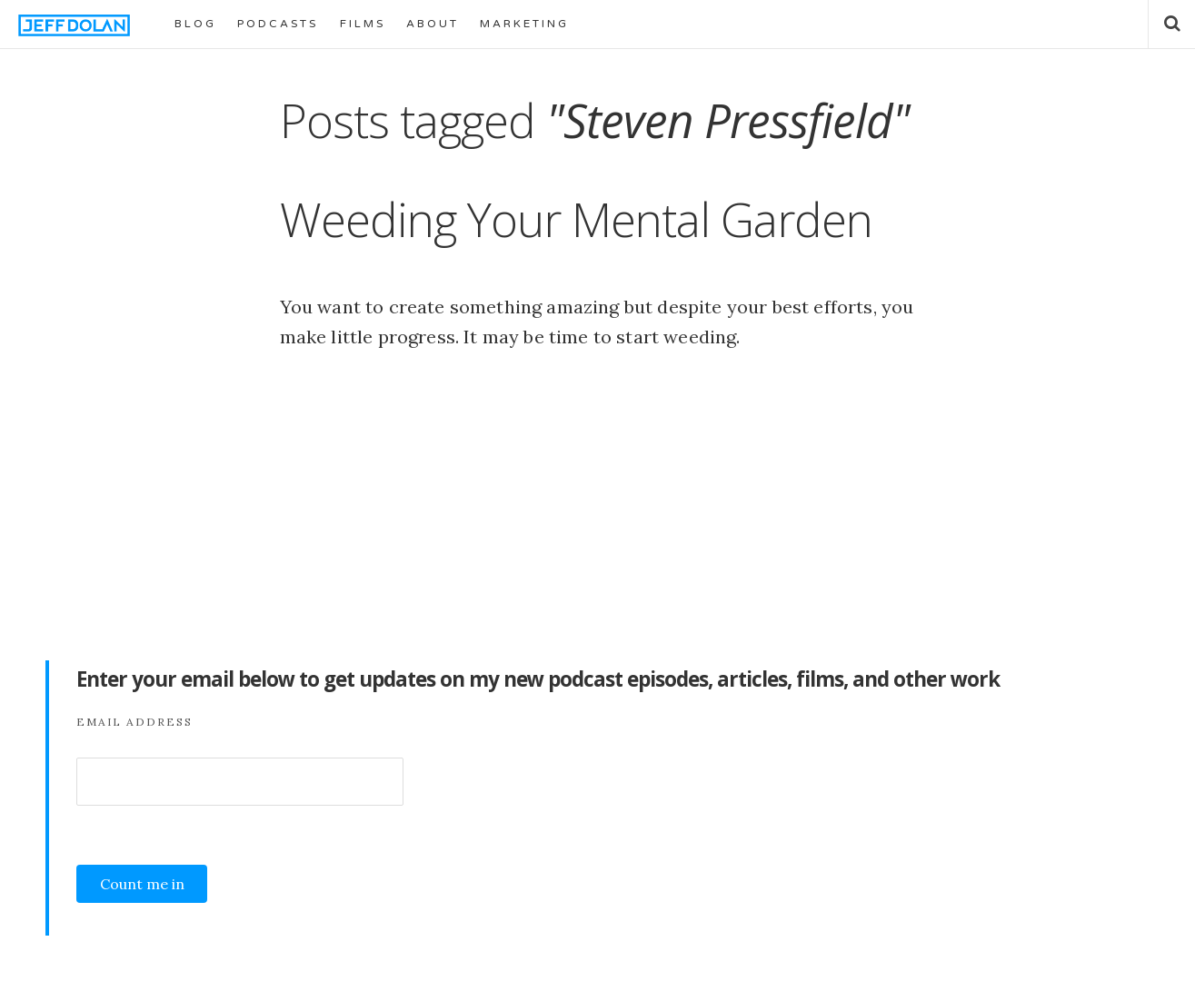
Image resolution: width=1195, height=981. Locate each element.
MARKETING (524, 23)
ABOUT (432, 23)
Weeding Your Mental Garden (576, 219)
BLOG (195, 23)
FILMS (362, 23)
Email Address (134, 721)
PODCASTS (277, 23)
